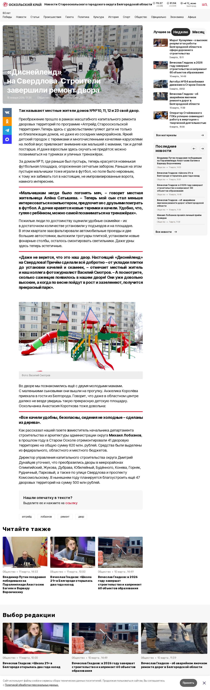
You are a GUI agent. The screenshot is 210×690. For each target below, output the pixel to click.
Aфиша (192, 16)
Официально (158, 16)
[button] (194, 148)
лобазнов (46, 516)
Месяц (198, 32)
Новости (21, 16)
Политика (83, 16)
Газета (70, 16)
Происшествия (52, 16)
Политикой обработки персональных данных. (32, 684)
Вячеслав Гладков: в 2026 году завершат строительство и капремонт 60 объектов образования (120, 582)
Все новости (164, 231)
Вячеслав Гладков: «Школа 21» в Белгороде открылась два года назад (71, 580)
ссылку (71, 503)
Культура (99, 16)
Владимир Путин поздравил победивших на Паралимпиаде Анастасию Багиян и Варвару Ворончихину (24, 584)
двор (81, 516)
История (113, 16)
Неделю (180, 32)
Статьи (35, 16)
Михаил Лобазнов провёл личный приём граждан (179, 216)
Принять (188, 682)
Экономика (176, 16)
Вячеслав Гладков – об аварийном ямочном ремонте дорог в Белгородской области (180, 203)
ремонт (65, 516)
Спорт (126, 16)
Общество (141, 16)
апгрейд (27, 516)
